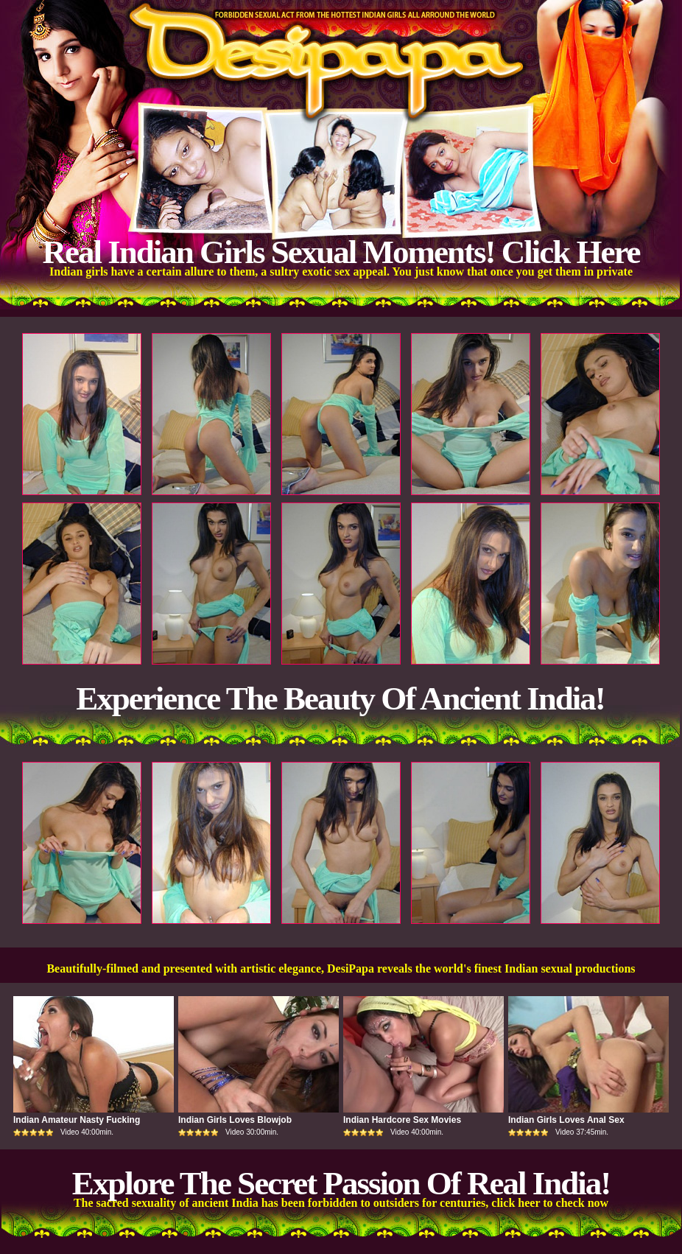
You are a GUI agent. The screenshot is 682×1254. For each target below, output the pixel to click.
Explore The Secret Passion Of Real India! (341, 1183)
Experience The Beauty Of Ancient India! (340, 698)
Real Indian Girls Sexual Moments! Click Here (340, 252)
